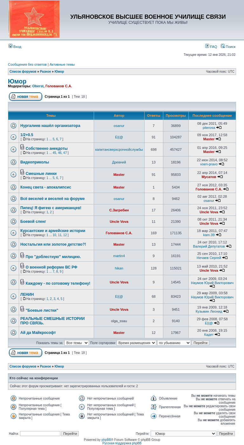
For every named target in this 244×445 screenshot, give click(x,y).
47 (65, 153)
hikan (119, 268)
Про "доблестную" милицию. (53, 257)
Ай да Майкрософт (38, 332)
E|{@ (119, 137)
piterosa (209, 128)
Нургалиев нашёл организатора (50, 125)
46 (59, 153)
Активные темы (62, 64)
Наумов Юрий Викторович (212, 283)
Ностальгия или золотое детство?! (53, 244)
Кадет (209, 334)
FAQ (211, 47)
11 (59, 235)
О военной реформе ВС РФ (51, 267)
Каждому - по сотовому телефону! (58, 283)
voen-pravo (209, 164)
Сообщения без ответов (27, 64)
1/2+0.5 (26, 135)
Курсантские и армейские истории (52, 231)
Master (208, 139)
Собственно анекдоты (47, 148)
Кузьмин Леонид (209, 311)
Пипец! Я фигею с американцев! (50, 208)
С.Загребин (119, 210)
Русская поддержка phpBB (121, 443)
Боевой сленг (33, 221)
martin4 (119, 256)
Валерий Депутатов (209, 246)
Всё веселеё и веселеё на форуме (52, 198)
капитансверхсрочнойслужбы (119, 149)
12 (65, 235)
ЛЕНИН (27, 294)
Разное (45, 71)
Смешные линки (41, 173)
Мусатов (208, 177)
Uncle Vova (209, 212)
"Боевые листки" (42, 310)
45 (54, 153)
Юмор (59, 71)
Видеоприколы (34, 162)
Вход (15, 47)
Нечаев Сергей (209, 258)
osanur (119, 126)
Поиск (228, 47)
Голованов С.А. (58, 86)
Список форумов (23, 71)
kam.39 (208, 235)
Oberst (37, 86)
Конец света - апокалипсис (45, 187)
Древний (119, 162)
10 (54, 235)
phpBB (106, 440)
